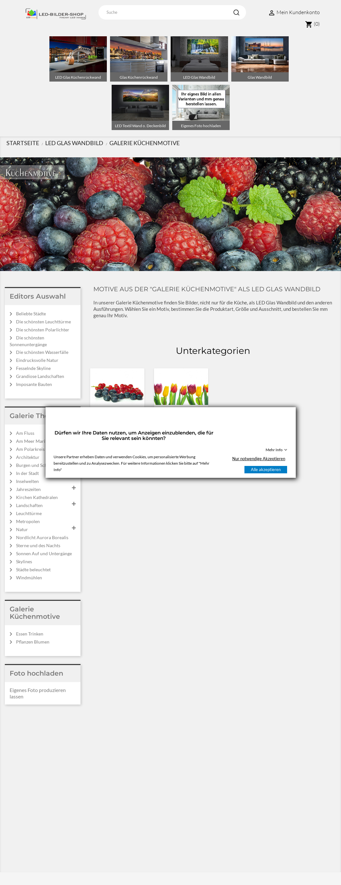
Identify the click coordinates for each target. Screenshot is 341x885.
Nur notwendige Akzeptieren (258, 458)
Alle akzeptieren (266, 469)
